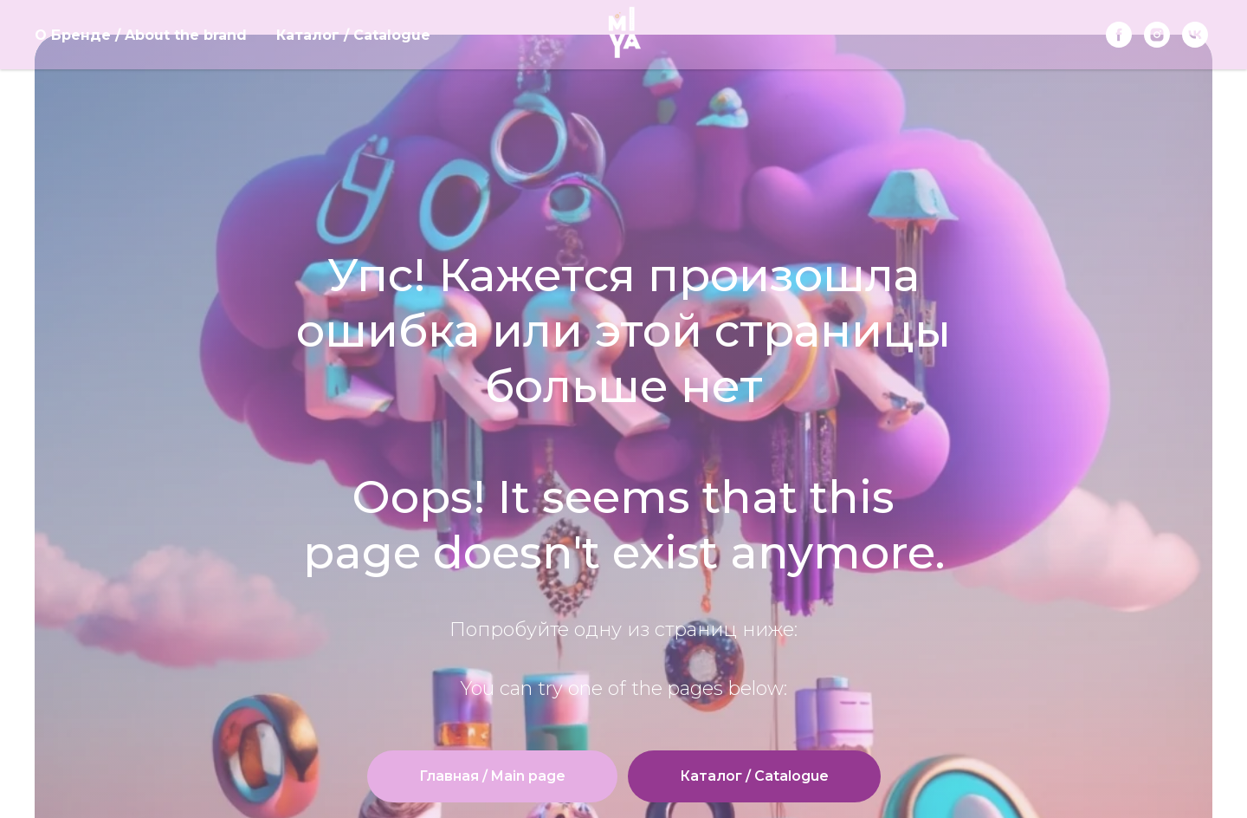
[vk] (1195, 35)
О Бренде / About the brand (141, 35)
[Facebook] (1119, 35)
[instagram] (1157, 35)
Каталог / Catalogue (353, 35)
